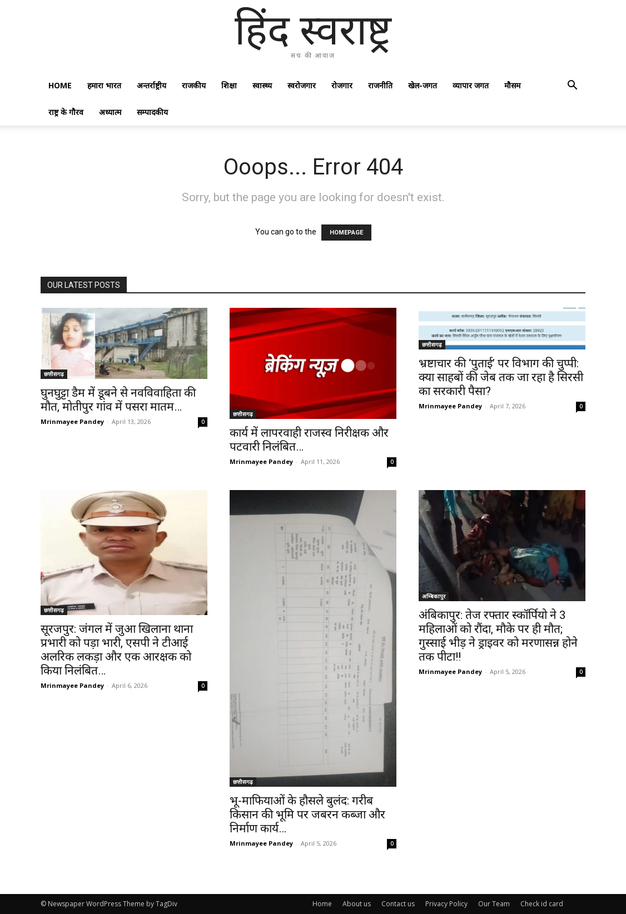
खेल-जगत (422, 85)
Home (60, 85)
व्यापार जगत (471, 85)
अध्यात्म (110, 112)
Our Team (494, 903)
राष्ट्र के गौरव (65, 112)
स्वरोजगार (301, 85)
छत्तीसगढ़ (54, 374)
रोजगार (341, 85)
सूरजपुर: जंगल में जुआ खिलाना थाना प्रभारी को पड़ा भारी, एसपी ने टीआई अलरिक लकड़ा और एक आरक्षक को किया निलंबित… (117, 649)
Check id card (541, 903)
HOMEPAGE (346, 232)
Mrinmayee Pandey (72, 421)
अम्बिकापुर (433, 596)
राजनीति (380, 85)
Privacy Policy (446, 903)
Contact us (398, 903)
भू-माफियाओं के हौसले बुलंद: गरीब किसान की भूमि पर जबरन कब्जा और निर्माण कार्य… (307, 814)
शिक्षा (229, 85)
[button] (572, 86)
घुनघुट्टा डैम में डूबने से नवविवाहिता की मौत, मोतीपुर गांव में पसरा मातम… (118, 399)
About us (356, 903)
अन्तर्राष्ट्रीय (151, 85)
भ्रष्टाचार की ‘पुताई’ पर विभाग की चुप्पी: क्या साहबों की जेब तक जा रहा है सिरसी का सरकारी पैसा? (501, 377)
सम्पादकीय (152, 112)
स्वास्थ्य (262, 85)
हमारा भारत (104, 85)
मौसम (512, 85)
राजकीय (194, 85)
